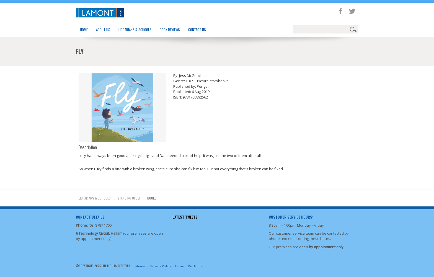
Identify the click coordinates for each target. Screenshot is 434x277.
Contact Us (197, 29)
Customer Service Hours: (291, 217)
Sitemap (141, 266)
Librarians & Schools (134, 29)
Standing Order (129, 198)
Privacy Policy (160, 266)
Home (84, 29)
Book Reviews (170, 29)
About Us (103, 29)
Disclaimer (196, 266)
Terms (179, 266)
